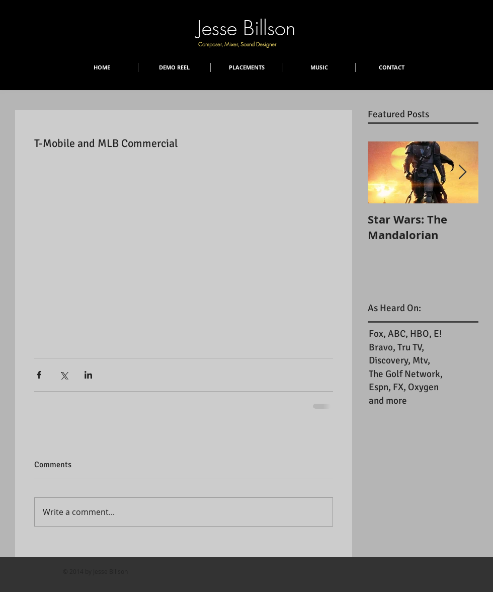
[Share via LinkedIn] (88, 375)
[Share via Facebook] (39, 375)
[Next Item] (462, 172)
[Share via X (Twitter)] (63, 375)
